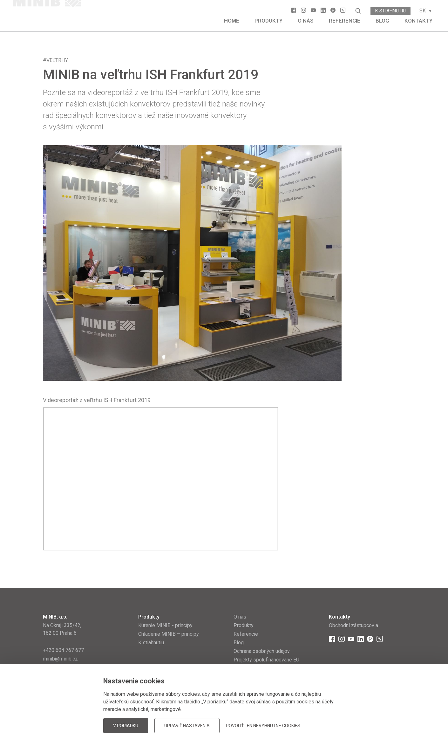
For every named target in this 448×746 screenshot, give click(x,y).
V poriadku (125, 725)
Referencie (344, 20)
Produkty (268, 20)
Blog (382, 20)
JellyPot (394, 725)
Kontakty (418, 20)
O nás (306, 20)
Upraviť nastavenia (187, 725)
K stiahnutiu (390, 11)
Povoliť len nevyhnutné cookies (263, 725)
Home (231, 20)
